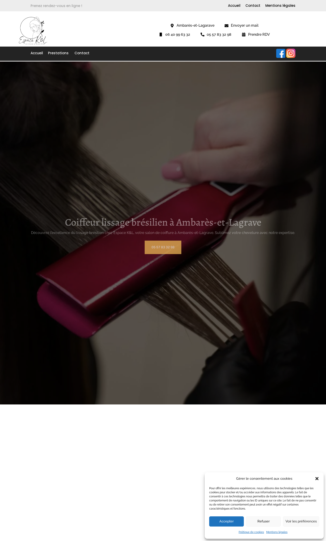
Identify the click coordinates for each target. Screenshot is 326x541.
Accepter (226, 521)
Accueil (234, 6)
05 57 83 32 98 (163, 250)
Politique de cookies (251, 532)
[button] (317, 478)
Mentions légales (277, 532)
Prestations (59, 53)
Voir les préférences (301, 521)
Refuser (263, 521)
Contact (252, 6)
